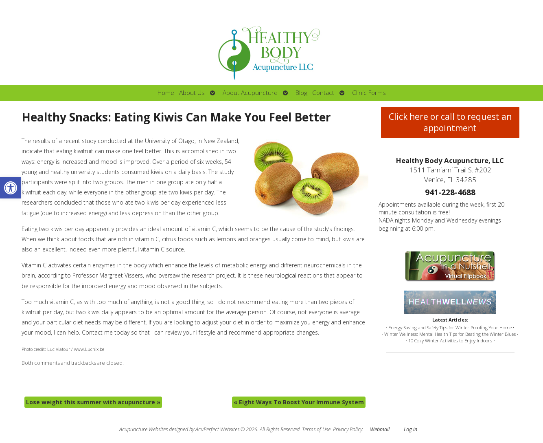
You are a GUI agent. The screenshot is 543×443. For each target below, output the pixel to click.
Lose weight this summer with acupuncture (93, 402)
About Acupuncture (250, 92)
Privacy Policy (347, 429)
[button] (10, 187)
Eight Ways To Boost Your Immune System (299, 402)
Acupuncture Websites (143, 429)
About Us (192, 92)
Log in (410, 429)
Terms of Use (316, 429)
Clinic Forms (369, 92)
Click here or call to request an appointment (450, 122)
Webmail (380, 429)
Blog (301, 92)
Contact (323, 92)
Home (166, 92)
